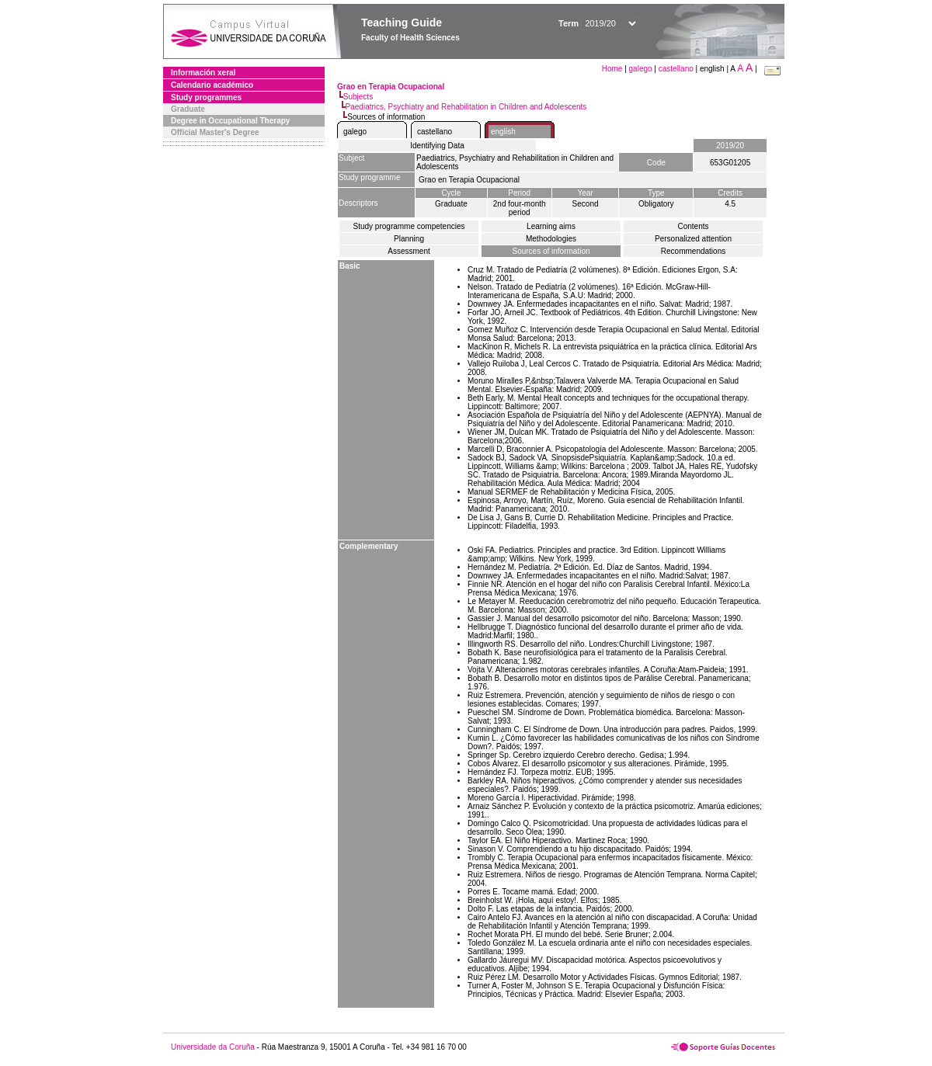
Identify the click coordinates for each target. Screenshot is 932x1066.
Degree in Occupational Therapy (230, 120)
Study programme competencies (409, 226)
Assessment (408, 251)
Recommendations (693, 251)
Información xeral (203, 72)
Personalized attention (693, 238)
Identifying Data (437, 145)
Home (613, 68)
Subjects (358, 96)
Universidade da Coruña (213, 1047)
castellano (676, 68)
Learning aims (551, 226)
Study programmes (206, 97)
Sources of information (550, 251)
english (503, 131)
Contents (692, 226)
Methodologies (551, 238)
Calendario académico (212, 85)
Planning (409, 238)
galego (640, 68)
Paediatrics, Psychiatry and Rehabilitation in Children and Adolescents (466, 106)
